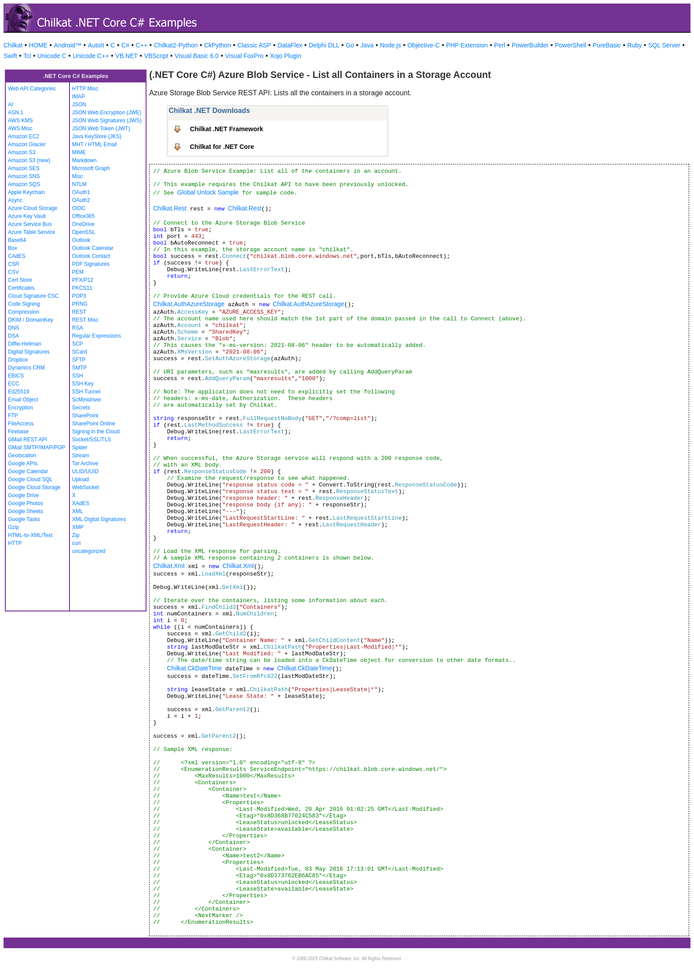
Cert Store (20, 280)
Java (367, 45)
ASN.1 (15, 112)
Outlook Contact (91, 256)
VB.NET (127, 55)
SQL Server (664, 45)
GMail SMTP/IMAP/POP (36, 447)
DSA (13, 336)
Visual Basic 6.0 (197, 55)
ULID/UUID (85, 471)
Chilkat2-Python (176, 45)
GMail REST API (27, 439)
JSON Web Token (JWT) (101, 128)
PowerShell (570, 45)
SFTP (79, 360)
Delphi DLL (323, 45)
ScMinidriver (86, 400)
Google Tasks (24, 519)
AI (10, 104)
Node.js (390, 45)
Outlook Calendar (92, 248)
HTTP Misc (85, 89)
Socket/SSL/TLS (91, 439)
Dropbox (18, 360)
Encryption (20, 408)
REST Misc (85, 320)
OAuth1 (81, 192)
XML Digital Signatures (99, 519)
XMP (78, 527)
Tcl (27, 55)
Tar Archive (85, 463)
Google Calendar (28, 471)
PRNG (80, 304)
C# (125, 45)
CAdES (16, 256)
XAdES (80, 503)
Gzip (13, 527)
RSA (77, 328)
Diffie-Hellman (24, 344)
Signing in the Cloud (96, 431)
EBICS (16, 376)
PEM (78, 272)
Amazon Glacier (27, 144)
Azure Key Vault (27, 216)
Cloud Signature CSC (33, 296)
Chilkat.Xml (169, 565)
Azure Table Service (31, 232)
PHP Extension (467, 45)
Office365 (83, 216)
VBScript (156, 55)
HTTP (15, 543)
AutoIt (96, 45)
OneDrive (83, 224)
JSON (79, 104)
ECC (13, 384)
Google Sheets (25, 511)
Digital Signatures (29, 352)
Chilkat (13, 45)
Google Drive (23, 495)
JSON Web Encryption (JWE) (106, 112)
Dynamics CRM (26, 368)
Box (12, 248)
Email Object (23, 400)
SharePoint (85, 416)
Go (350, 45)
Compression (23, 312)
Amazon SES (23, 168)
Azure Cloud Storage (32, 208)
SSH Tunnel (86, 392)
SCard (79, 352)
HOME (38, 45)
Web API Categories (32, 89)
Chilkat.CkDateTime (194, 668)
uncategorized (88, 551)
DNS (13, 328)
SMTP (79, 368)
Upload (80, 479)
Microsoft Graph (91, 168)
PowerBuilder (530, 45)
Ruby (634, 45)
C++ (141, 45)
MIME (79, 152)
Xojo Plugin (285, 55)
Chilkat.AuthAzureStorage (188, 303)
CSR (13, 264)
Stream (80, 455)
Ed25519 (18, 392)
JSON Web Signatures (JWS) (107, 120)
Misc (77, 176)
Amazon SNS (24, 176)
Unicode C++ (91, 55)
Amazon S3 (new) (29, 160)
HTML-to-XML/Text (30, 535)
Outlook (81, 240)
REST (79, 312)
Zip (76, 535)
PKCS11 (82, 288)
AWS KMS (20, 120)
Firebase (18, 431)
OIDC (78, 208)
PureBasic (607, 45)
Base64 (17, 240)
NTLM (79, 184)
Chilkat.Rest (169, 208)
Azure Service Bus (30, 224)
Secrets (81, 408)
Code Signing (24, 304)
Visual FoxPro (244, 55)
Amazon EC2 (23, 136)
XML (77, 511)
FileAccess (21, 423)
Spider (80, 447)
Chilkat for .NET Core (222, 146)
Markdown (84, 160)
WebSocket (85, 487)
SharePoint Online (93, 423)
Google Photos (25, 503)
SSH (77, 376)
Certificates (21, 288)
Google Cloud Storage (34, 487)
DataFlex (290, 45)
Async (15, 200)
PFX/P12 (82, 280)
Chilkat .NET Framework (226, 128)
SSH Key (83, 384)
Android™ (67, 45)
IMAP (78, 96)
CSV (13, 272)
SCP (77, 344)
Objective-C (423, 45)
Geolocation (22, 455)
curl (76, 543)
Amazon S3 (21, 152)
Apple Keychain (26, 192)
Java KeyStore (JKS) (96, 136)
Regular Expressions (96, 336)
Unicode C (51, 55)
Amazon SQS (24, 184)
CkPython (217, 45)
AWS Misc (20, 128)
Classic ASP (254, 45)
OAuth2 (81, 200)
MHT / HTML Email (94, 144)
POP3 (79, 296)
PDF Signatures (91, 264)
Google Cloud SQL (30, 479)
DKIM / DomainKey (30, 320)
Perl (499, 45)
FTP (13, 416)
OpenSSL (83, 232)
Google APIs (23, 463)
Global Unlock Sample (208, 192)
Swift (10, 55)
